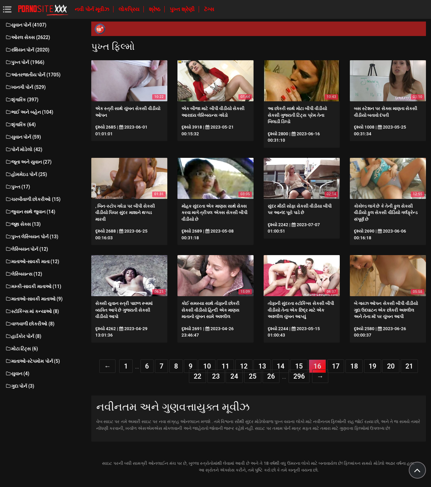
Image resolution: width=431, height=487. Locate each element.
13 (262, 366)
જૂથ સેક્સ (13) (23, 224)
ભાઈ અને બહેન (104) (29, 112)
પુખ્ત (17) (17, 186)
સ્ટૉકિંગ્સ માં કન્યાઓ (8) (32, 311)
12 (244, 366)
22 (197, 376)
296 (299, 376)
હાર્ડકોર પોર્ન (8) (23, 336)
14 (281, 366)
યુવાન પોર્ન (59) (23, 137)
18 (354, 366)
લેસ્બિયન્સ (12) (23, 274)
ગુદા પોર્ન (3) (19, 386)
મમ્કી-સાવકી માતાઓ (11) (33, 286)
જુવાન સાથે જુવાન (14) (30, 211)
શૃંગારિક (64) (20, 124)
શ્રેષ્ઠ (155, 9)
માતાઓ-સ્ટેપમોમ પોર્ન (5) (32, 361)
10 (207, 366)
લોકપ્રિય (130, 9)
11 (225, 366)
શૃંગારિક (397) (21, 99)
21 (409, 366)
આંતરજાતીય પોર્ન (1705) (33, 74)
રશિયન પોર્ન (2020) (27, 50)
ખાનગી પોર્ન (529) (25, 87)
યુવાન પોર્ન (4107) (25, 25)
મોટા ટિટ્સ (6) (21, 348)
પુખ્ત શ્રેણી (183, 9)
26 (271, 376)
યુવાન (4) (17, 373)
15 (299, 366)
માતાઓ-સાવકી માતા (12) (32, 261)
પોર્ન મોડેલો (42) (23, 149)
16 (317, 366)
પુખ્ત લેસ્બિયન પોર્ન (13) (31, 236)
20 (391, 366)
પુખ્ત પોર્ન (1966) (24, 62)
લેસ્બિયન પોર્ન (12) (26, 249)
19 (372, 366)
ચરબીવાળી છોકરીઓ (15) (33, 199)
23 (216, 376)
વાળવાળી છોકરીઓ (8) (30, 323)
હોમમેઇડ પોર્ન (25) (26, 174)
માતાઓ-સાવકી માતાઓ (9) (34, 299)
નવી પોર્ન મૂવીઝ (92, 9)
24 (234, 376)
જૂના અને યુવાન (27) (28, 162)
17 (336, 366)
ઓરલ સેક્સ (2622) (27, 37)
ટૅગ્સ (209, 9)
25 (253, 376)
